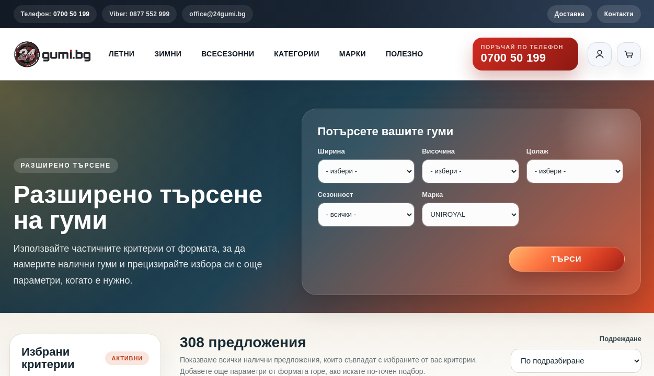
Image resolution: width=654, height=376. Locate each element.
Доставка (569, 14)
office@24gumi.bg (217, 14)
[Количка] (629, 54)
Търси (567, 258)
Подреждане (620, 339)
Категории (296, 54)
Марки (352, 54)
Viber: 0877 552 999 (139, 14)
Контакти (619, 14)
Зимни (167, 54)
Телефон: (55, 14)
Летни (121, 54)
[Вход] (600, 54)
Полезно (404, 54)
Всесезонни (227, 54)
